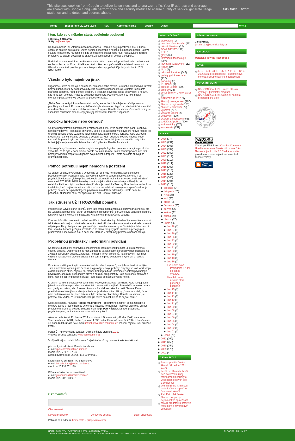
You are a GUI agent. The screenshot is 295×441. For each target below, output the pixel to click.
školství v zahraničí (171, 107)
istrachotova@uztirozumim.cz (101, 323)
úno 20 (171, 251)
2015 (164, 177)
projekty (165, 89)
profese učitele (169, 86)
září (166, 198)
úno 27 (171, 230)
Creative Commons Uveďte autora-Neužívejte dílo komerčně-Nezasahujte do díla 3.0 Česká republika (218, 148)
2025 (164, 142)
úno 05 (171, 321)
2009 (164, 349)
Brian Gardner (67, 434)
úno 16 (171, 261)
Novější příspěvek (58, 414)
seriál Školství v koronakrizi (176, 92)
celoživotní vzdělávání (173, 43)
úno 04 (171, 324)
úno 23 (171, 240)
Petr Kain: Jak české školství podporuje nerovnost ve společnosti (174, 397)
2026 (164, 138)
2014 (164, 180)
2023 (164, 149)
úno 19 (171, 254)
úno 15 (171, 289)
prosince (168, 187)
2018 (164, 166)
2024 (164, 145)
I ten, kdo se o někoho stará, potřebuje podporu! (86, 34)
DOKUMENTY (169, 49)
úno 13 (171, 296)
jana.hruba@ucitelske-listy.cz (211, 44)
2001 (164, 352)
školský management (172, 101)
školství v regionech (172, 104)
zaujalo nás (167, 127)
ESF (163, 52)
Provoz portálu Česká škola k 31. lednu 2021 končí (173, 365)
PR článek (166, 84)
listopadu (169, 191)
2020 (164, 159)
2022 (164, 152)
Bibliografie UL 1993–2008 (80, 25)
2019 (164, 163)
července (169, 205)
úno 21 (171, 247)
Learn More (229, 9)
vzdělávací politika (171, 121)
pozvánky (166, 81)
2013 (164, 184)
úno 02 (171, 328)
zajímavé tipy (63, 41)
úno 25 (171, 237)
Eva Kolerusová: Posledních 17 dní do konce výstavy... (178, 269)
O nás (164, 25)
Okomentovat (55, 409)
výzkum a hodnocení (172, 118)
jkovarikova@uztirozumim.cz (72, 375)
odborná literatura (170, 72)
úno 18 (171, 258)
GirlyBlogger (128, 434)
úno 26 (171, 233)
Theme (52, 434)
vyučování (166, 115)
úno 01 (171, 331)
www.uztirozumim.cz (89, 334)
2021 (164, 156)
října (166, 194)
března (168, 219)
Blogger (229, 431)
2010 (164, 345)
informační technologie (173, 58)
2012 (164, 338)
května (167, 212)
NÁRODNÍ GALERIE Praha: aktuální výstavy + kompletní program (218, 91)
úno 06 (171, 317)
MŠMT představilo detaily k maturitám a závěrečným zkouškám (176, 406)
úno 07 (171, 314)
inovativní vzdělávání (172, 63)
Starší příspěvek (143, 414)
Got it (245, 9)
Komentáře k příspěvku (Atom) (89, 420)
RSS (106, 25)
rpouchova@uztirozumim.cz (71, 349)
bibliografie (167, 40)
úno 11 (171, 303)
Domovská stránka (101, 414)
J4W (154, 434)
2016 (164, 173)
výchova (165, 110)
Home (53, 25)
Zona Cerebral (106, 434)
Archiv (149, 25)
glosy (164, 55)
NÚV (163, 69)
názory (164, 66)
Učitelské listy (57, 431)
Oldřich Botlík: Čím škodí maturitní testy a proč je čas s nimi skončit (174, 388)
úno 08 (171, 310)
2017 (164, 170)
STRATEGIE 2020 (171, 98)
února (167, 223)
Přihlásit (241, 431)
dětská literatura (170, 46)
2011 (164, 342)
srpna (167, 201)
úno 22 (171, 244)
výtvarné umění (169, 112)
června (167, 208)
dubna (167, 216)
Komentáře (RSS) (127, 25)
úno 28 (171, 226)
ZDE (115, 331)
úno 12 (171, 300)
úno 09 (171, 307)
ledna (167, 335)
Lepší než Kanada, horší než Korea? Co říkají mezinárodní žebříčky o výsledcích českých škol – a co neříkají (175, 377)
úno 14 (171, 293)
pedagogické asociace (173, 75)
